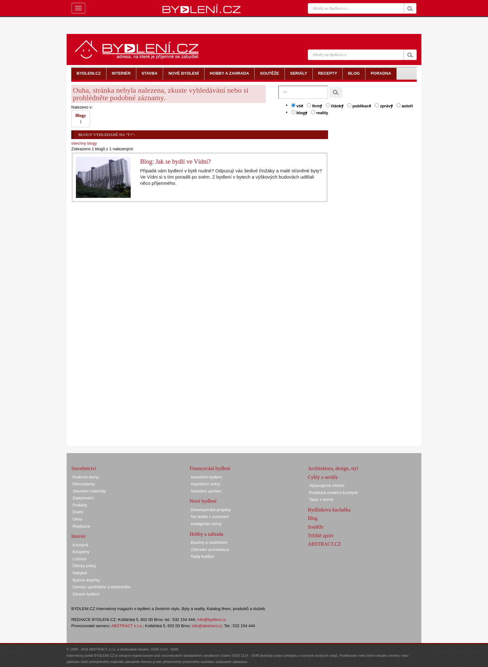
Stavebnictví (83, 468)
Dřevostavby (84, 484)
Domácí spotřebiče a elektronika (101, 587)
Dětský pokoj (84, 565)
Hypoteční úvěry (205, 484)
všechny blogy (84, 143)
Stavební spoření (206, 491)
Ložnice (80, 559)
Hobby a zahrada (206, 534)
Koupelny (81, 551)
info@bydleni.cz (211, 619)
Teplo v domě (321, 499)
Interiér (78, 536)
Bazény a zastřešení (209, 542)
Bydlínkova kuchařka (329, 509)
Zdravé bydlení (86, 594)
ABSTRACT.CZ (324, 544)
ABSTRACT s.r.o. (127, 625)
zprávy (384, 105)
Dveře (78, 512)
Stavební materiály (89, 491)
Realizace (81, 526)
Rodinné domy (86, 477)
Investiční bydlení (206, 477)
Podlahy (80, 505)
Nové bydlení (203, 501)
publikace (359, 105)
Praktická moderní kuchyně (333, 492)
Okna (77, 519)
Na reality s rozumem (210, 516)
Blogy (80, 118)
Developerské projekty (211, 509)
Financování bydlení (210, 468)
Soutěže (316, 526)
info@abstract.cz (207, 625)
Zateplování (83, 498)
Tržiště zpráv (321, 535)
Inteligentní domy (206, 523)
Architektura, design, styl (333, 468)
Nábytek (80, 573)
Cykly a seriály (323, 477)
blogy (299, 112)
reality (319, 112)
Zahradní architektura (210, 549)
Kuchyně (80, 545)
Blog (312, 518)
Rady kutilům (202, 556)
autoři (404, 105)
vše (297, 105)
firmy (314, 105)
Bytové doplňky (86, 580)
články (335, 105)
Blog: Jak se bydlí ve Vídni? (175, 161)
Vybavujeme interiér (327, 485)
